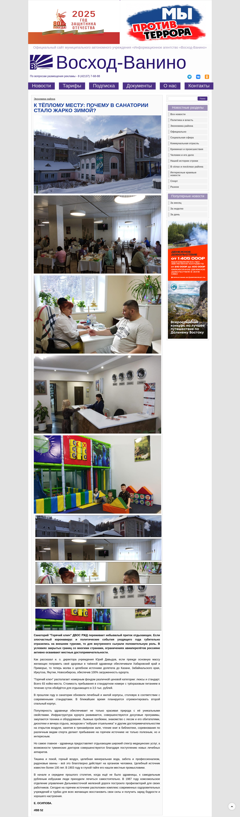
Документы (139, 85)
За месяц (175, 203)
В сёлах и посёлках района (186, 166)
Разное (174, 187)
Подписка (104, 85)
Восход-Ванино (121, 62)
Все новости (178, 114)
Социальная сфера (182, 137)
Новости (41, 85)
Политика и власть (181, 120)
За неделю (176, 208)
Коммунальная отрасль (184, 143)
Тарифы (72, 85)
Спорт (174, 181)
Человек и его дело (182, 155)
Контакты (199, 85)
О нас (170, 85)
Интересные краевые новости (183, 174)
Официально (178, 131)
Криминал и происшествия (186, 149)
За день (175, 214)
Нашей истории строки (184, 161)
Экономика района (44, 99)
